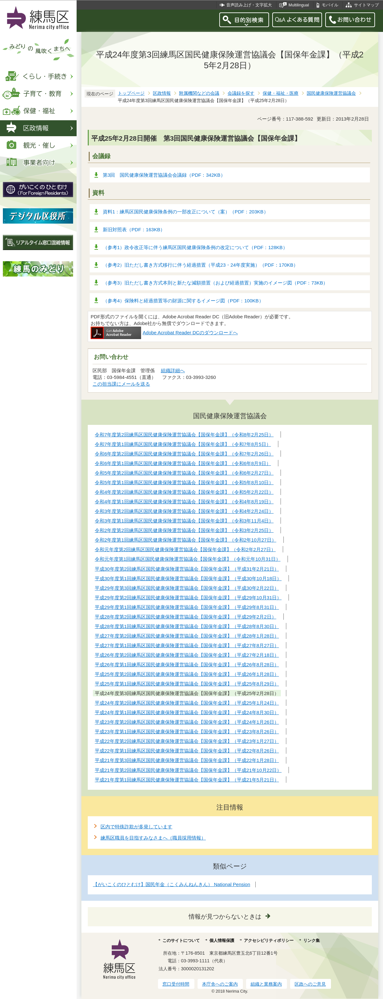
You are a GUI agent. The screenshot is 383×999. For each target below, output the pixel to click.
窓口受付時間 (175, 984)
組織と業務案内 (266, 984)
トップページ (131, 93)
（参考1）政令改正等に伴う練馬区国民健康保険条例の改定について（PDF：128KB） (195, 247)
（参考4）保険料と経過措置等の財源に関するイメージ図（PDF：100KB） (183, 300)
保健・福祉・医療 (280, 93)
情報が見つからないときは (225, 916)
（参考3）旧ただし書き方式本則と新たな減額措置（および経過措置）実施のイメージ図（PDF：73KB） (215, 282)
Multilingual (299, 5)
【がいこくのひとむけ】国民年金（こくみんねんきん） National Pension (171, 884)
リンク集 (311, 940)
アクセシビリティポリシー (269, 940)
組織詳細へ (173, 370)
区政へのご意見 (310, 984)
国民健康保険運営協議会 (331, 93)
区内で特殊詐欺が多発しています (136, 826)
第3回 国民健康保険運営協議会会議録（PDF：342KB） (164, 175)
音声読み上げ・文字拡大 (249, 5)
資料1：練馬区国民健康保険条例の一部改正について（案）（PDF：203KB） (185, 211)
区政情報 (162, 93)
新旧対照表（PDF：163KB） (134, 229)
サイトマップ (366, 5)
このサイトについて (181, 940)
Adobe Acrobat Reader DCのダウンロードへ (164, 332)
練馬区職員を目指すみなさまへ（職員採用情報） (153, 837)
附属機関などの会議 (199, 93)
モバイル (330, 5)
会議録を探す (241, 93)
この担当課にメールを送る (121, 384)
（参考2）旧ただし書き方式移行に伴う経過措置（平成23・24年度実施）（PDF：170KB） (200, 265)
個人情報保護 (221, 940)
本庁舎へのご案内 (220, 984)
